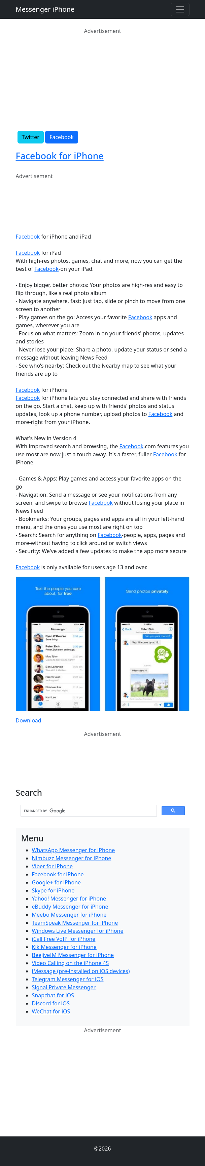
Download (28, 720)
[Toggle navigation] (180, 9)
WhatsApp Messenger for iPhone (73, 850)
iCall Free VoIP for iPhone (64, 939)
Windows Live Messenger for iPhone (78, 930)
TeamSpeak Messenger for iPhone (75, 922)
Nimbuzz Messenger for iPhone (71, 858)
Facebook (61, 137)
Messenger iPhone (45, 9)
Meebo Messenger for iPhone (69, 914)
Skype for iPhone (53, 890)
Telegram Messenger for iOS (68, 979)
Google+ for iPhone (56, 882)
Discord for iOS (51, 1003)
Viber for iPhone (52, 866)
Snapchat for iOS (53, 995)
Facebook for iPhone (60, 156)
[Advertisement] (103, 82)
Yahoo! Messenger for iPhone (69, 898)
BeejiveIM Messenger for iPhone (73, 955)
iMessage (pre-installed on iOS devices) (81, 971)
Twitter (30, 137)
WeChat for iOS (51, 1011)
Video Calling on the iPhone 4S (70, 963)
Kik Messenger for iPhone (64, 947)
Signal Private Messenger (64, 987)
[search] (88, 811)
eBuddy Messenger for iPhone (70, 906)
